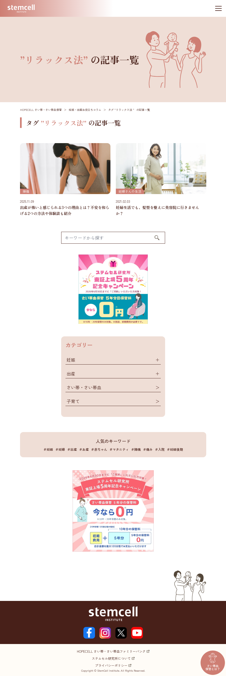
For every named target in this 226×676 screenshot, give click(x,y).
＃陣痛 (136, 449)
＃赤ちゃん (99, 449)
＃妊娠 (48, 449)
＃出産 (72, 449)
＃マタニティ (119, 449)
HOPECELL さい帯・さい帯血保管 (41, 110)
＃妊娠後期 (175, 449)
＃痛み (148, 449)
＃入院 (160, 449)
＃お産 (84, 449)
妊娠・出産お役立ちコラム (85, 110)
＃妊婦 (60, 449)
